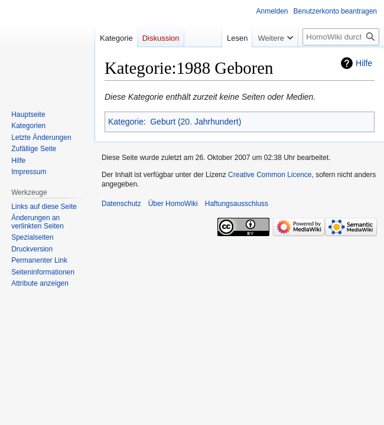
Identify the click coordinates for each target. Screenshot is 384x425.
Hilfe (364, 63)
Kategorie (126, 121)
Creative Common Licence (269, 175)
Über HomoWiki (173, 204)
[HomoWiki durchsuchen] (340, 36)
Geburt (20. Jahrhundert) (195, 121)
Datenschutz (121, 204)
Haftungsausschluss (236, 204)
